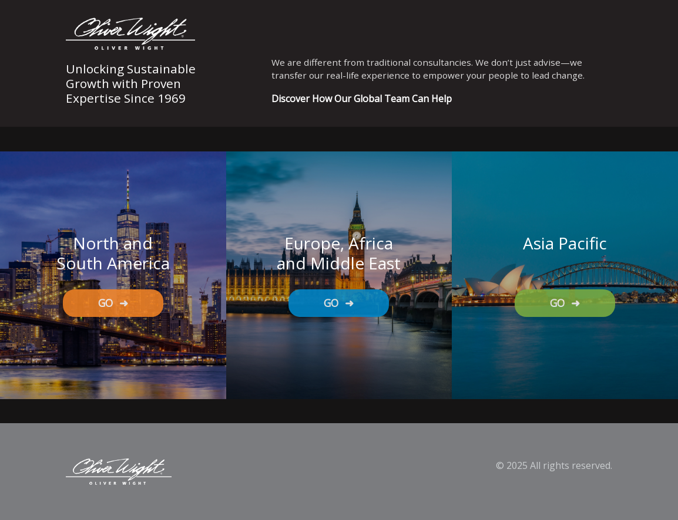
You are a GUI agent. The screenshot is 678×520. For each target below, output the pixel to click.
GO (113, 303)
